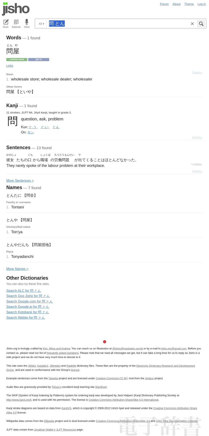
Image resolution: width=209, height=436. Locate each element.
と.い (44, 127)
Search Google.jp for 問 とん (27, 306)
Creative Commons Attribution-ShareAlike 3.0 (123, 421)
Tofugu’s (56, 387)
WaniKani (101, 387)
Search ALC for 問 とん (23, 290)
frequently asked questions (62, 352)
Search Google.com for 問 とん (29, 301)
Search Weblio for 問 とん (25, 317)
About (177, 4)
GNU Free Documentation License (176, 421)
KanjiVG (66, 408)
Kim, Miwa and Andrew (56, 348)
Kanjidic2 (42, 365)
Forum (164, 4)
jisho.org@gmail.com (174, 348)
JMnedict (55, 365)
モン (30, 132)
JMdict (32, 365)
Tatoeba (198, 164)
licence (75, 369)
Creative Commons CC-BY (111, 378)
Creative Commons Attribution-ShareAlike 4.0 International (123, 399)
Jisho (16, 9)
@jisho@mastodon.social (127, 348)
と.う (32, 127)
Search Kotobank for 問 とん (27, 312)
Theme (189, 4)
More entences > (20, 180)
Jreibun (149, 378)
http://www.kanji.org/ (18, 399)
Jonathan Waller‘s (44, 429)
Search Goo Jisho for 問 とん (28, 296)
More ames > (17, 269)
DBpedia (49, 421)
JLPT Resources (66, 429)
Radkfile (71, 365)
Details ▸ (197, 72)
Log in (202, 4)
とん (56, 127)
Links (9, 65)
